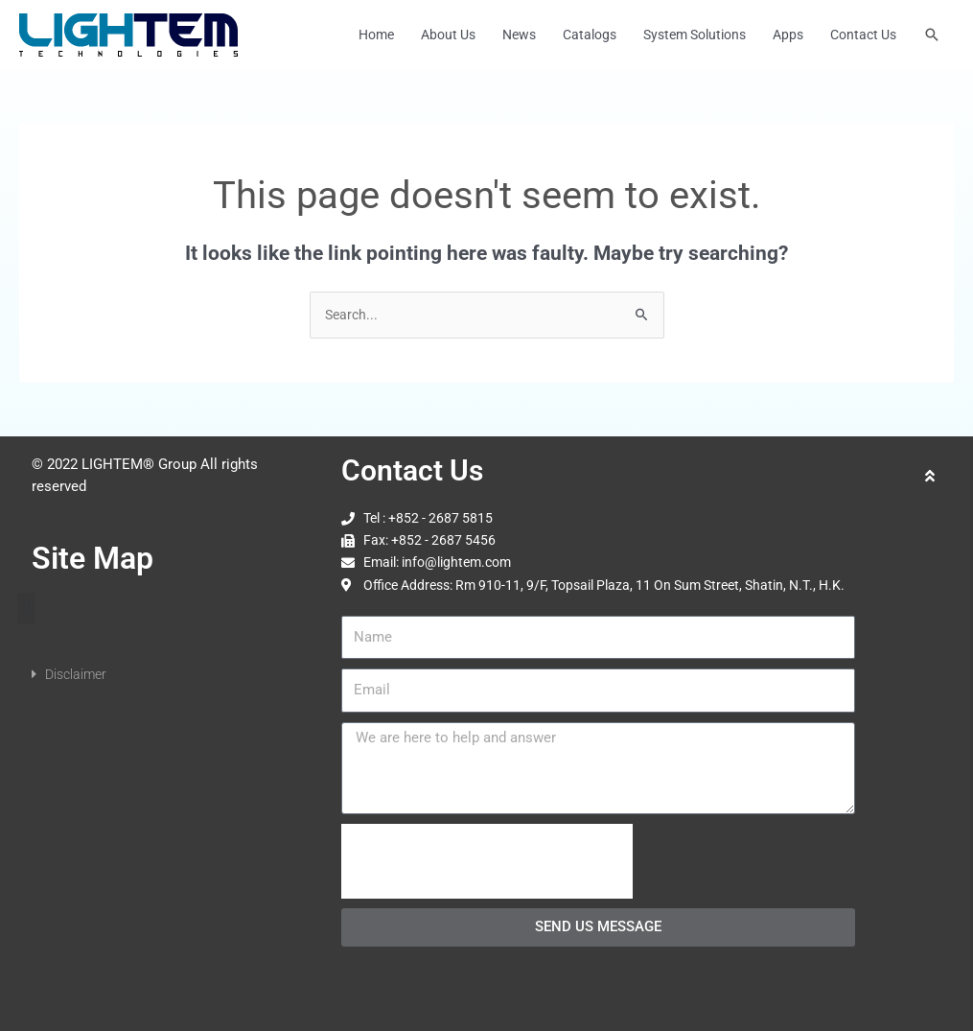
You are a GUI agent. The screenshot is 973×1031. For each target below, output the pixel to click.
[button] (931, 35)
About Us (448, 35)
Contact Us (863, 35)
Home (376, 35)
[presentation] (487, 861)
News (519, 35)
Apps (788, 35)
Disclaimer (75, 674)
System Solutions (694, 35)
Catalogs (589, 35)
